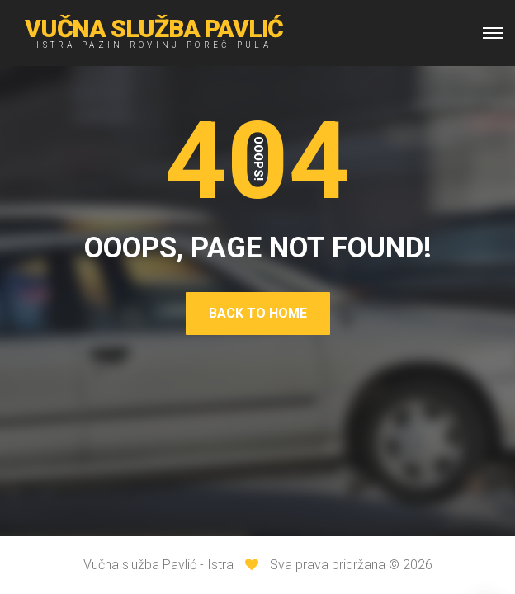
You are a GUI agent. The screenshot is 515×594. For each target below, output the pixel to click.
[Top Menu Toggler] (493, 33)
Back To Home (258, 313)
